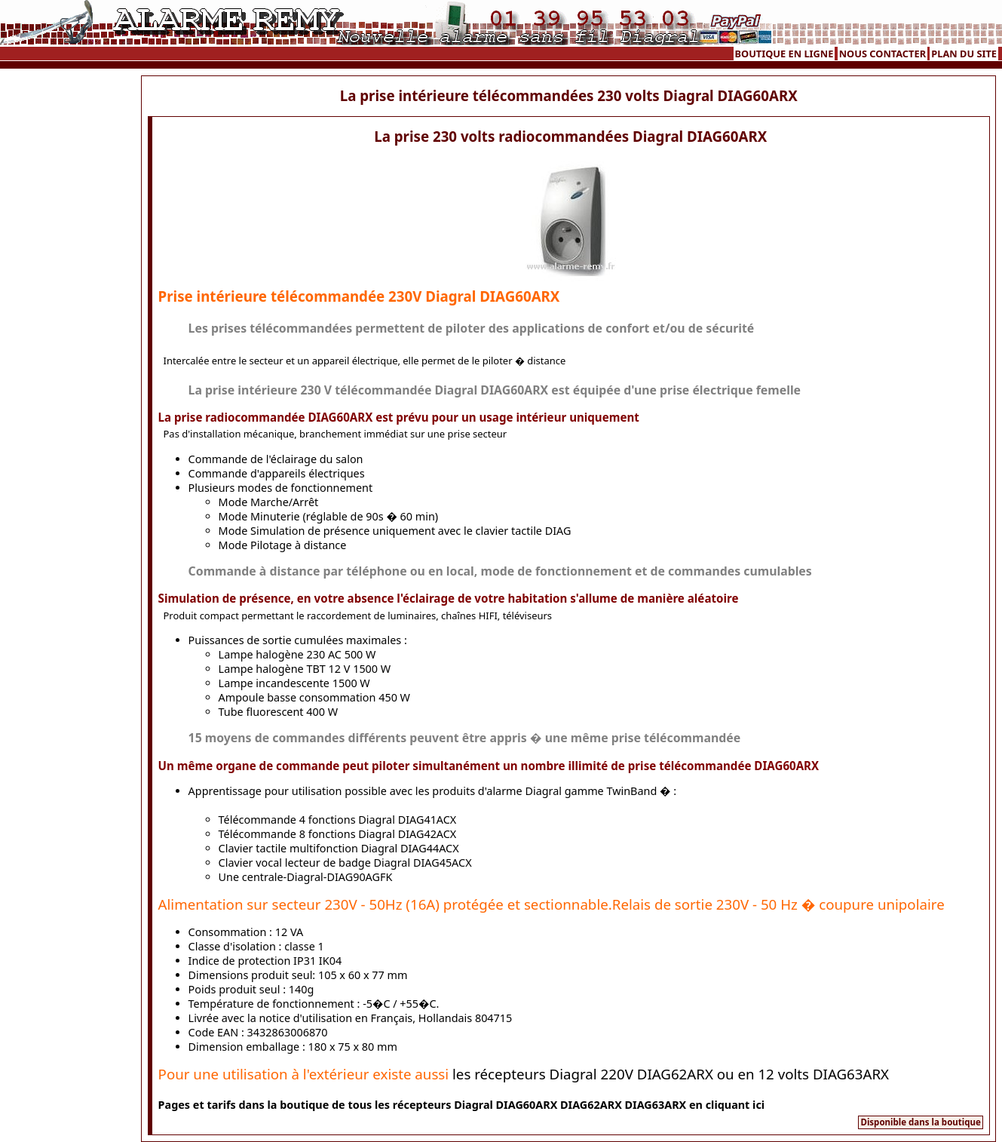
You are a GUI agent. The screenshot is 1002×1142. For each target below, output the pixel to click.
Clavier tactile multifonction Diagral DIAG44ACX (339, 848)
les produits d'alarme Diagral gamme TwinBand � (543, 791)
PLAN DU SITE (964, 53)
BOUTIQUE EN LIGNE (784, 53)
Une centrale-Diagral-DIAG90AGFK (306, 877)
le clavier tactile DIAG (517, 530)
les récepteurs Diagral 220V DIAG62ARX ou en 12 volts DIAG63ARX (670, 1073)
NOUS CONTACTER (882, 53)
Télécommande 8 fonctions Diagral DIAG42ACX (338, 834)
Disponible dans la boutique (920, 1122)
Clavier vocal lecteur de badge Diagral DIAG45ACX (345, 862)
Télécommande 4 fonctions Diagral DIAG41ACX (338, 819)
